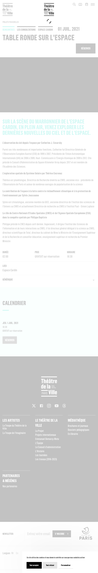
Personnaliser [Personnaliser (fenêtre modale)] (65, 565)
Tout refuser (50, 565)
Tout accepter (34, 565)
